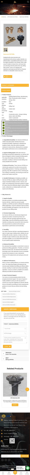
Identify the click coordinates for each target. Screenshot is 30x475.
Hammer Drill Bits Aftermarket (9, 304)
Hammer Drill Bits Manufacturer (9, 299)
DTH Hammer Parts (13, 17)
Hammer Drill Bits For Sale (14, 291)
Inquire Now (7, 76)
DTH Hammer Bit (15, 398)
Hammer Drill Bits (13, 324)
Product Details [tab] (6, 90)
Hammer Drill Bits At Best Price (9, 294)
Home (3, 17)
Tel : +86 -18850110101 (9, 430)
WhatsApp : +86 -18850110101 (11, 436)
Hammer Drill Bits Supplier (8, 302)
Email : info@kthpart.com (10, 433)
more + (15, 405)
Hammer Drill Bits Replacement (9, 296)
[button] (27, 389)
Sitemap (16, 467)
